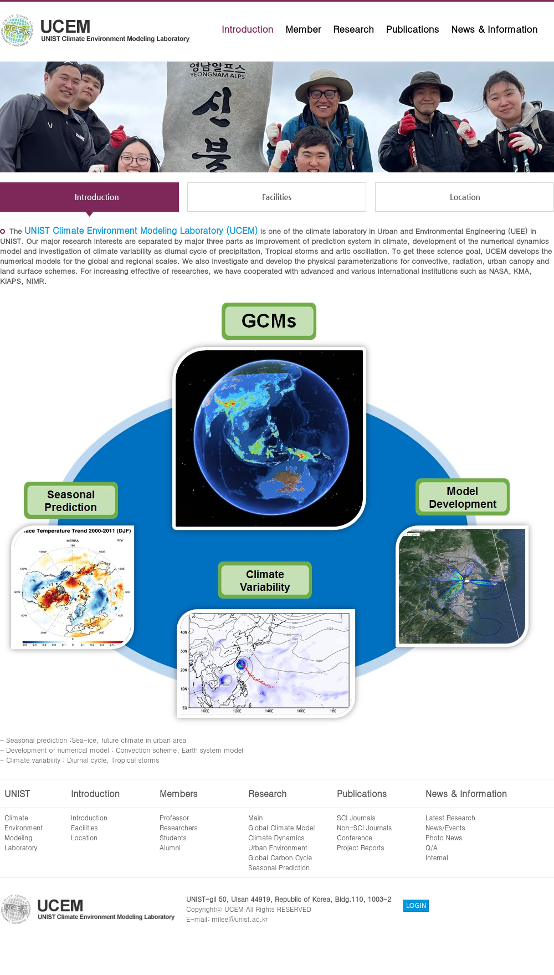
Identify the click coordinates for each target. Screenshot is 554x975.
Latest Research (450, 817)
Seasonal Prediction (279, 867)
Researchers (179, 827)
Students (173, 837)
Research (353, 28)
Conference (354, 837)
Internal (436, 857)
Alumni (170, 847)
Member (303, 28)
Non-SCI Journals (364, 827)
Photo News (444, 837)
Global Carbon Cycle (280, 857)
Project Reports (360, 847)
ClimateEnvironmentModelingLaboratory (23, 832)
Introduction (247, 28)
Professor (174, 817)
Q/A (431, 847)
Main (255, 817)
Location (84, 837)
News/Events (445, 827)
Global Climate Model (281, 827)
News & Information (494, 28)
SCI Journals (356, 817)
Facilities (84, 827)
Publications (412, 28)
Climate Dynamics (276, 837)
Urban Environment (277, 847)
